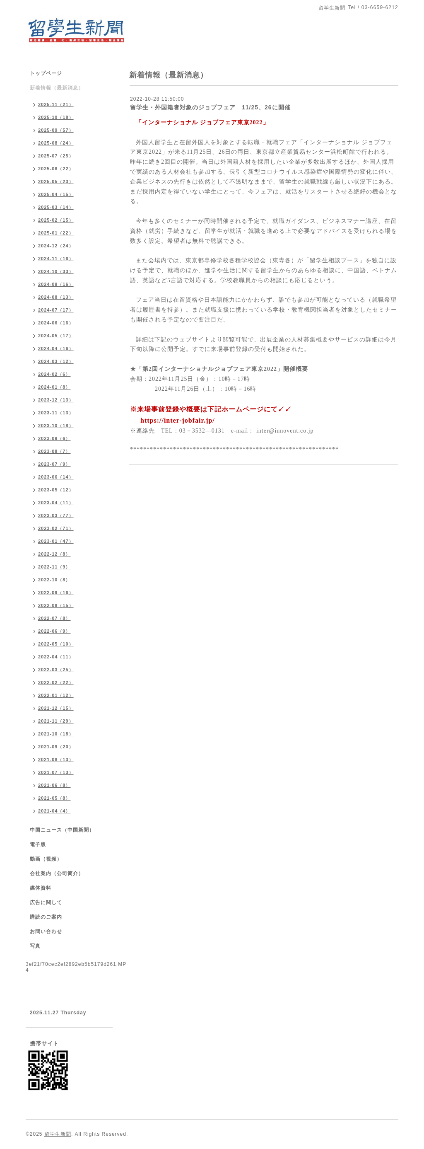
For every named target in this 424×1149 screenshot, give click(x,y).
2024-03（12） (56, 361)
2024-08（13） (56, 297)
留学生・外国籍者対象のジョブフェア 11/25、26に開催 (210, 107)
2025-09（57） (56, 130)
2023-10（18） (56, 425)
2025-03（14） (56, 207)
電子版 (38, 844)
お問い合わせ (46, 931)
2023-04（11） (56, 502)
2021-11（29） (56, 720)
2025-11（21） (56, 104)
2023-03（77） (56, 515)
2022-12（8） (54, 554)
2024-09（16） (56, 284)
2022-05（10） (56, 643)
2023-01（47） (56, 541)
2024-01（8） (54, 387)
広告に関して (46, 902)
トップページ (46, 73)
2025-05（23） (56, 181)
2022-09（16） (56, 592)
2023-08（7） (54, 451)
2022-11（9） (54, 566)
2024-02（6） (54, 374)
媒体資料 (40, 888)
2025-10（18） (56, 117)
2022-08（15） (56, 605)
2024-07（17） (56, 309)
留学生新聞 (57, 1134)
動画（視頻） (46, 859)
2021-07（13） (56, 772)
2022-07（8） (54, 618)
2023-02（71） (56, 528)
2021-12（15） (56, 708)
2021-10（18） (56, 733)
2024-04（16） (56, 348)
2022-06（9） (54, 631)
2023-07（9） (54, 464)
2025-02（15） (56, 220)
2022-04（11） (56, 656)
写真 (35, 946)
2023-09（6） (54, 438)
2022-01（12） (56, 695)
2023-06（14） (56, 476)
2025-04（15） (56, 194)
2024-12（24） (56, 245)
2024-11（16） (56, 258)
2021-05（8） (54, 798)
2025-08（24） (56, 142)
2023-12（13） (56, 399)
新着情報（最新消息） (57, 88)
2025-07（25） (56, 155)
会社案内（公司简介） (57, 873)
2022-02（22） (56, 682)
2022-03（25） (56, 669)
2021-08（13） (56, 759)
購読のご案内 (46, 917)
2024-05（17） (56, 335)
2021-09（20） (56, 746)
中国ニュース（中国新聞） (62, 830)
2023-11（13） (56, 412)
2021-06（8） (54, 785)
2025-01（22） (56, 232)
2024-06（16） (56, 322)
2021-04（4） (54, 810)
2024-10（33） (56, 271)
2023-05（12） (56, 489)
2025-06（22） (56, 168)
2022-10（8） (54, 579)
